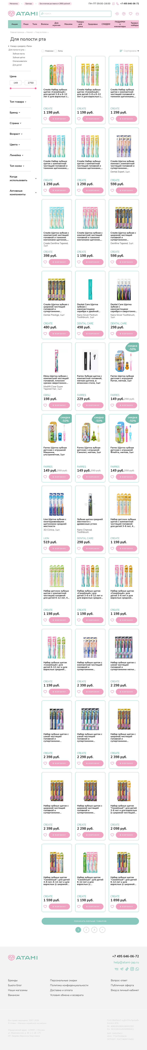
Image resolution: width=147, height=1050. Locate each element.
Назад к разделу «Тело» (20, 46)
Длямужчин (56, 24)
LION (46, 538)
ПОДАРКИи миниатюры (120, 24)
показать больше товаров (90, 921)
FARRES (81, 395)
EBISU (46, 395)
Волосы (45, 24)
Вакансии (13, 995)
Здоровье (93, 24)
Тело (34, 24)
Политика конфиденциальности (69, 985)
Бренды (29, 3)
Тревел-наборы (135, 24)
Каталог (30, 32)
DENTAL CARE (85, 323)
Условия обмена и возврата (67, 995)
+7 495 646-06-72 (127, 3)
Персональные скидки (63, 980)
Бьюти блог (15, 985)
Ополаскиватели (20, 61)
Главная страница (17, 32)
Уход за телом (41, 32)
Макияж (68, 24)
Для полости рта (16, 49)
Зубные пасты (19, 54)
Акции (14, 24)
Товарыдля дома (80, 24)
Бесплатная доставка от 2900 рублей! (55, 3)
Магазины (14, 3)
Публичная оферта (122, 985)
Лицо (25, 24)
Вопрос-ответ (119, 980)
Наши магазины (17, 990)
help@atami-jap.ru (126, 962)
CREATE (48, 108)
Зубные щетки (19, 57)
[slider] (10, 88)
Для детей (17, 65)
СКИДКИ (106, 24)
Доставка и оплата (61, 990)
